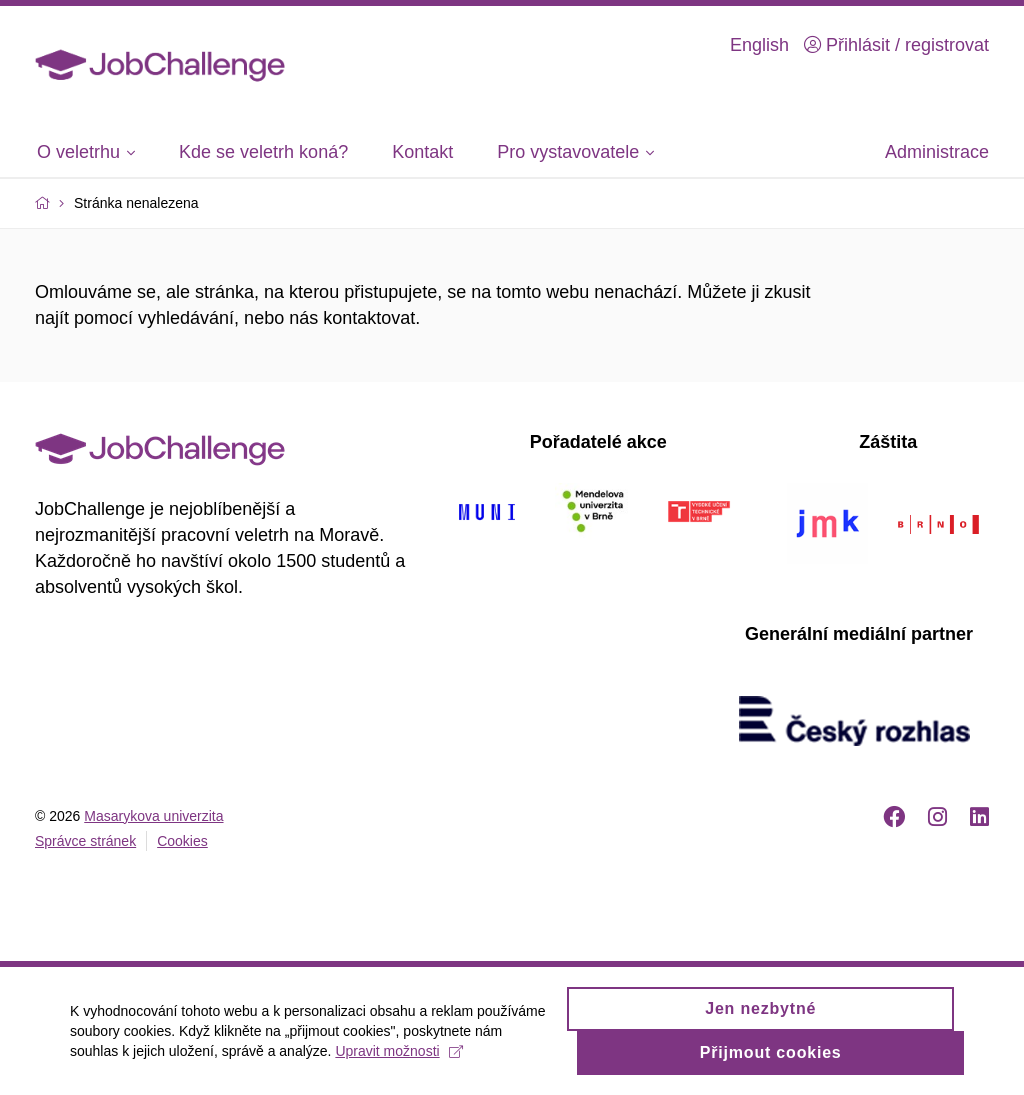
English (759, 45)
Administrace (937, 152)
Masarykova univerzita (153, 816)
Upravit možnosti (398, 1060)
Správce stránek (85, 841)
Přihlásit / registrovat (896, 45)
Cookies (182, 841)
